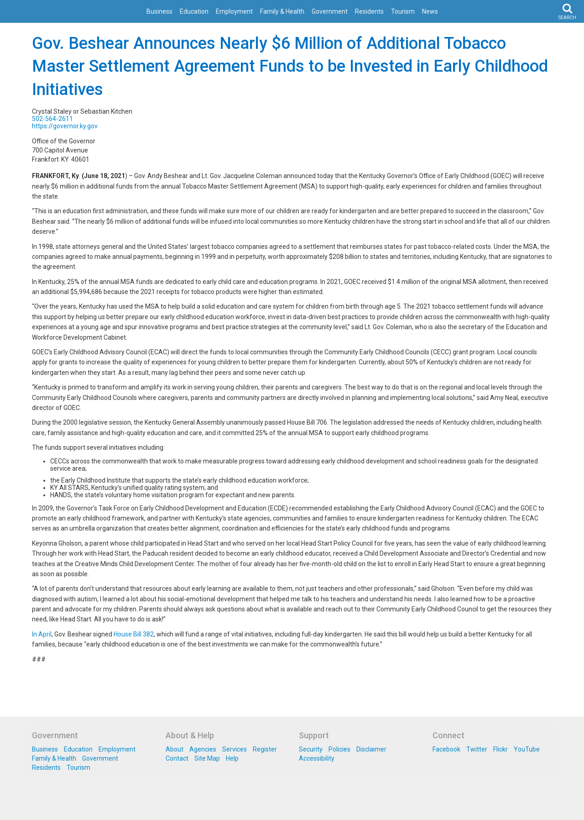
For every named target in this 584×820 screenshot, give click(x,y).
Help (232, 758)
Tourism (403, 11)
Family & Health (282, 11)
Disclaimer (371, 749)
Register (265, 749)
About (174, 749)
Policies (339, 749)
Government (330, 11)
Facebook (446, 749)
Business (159, 11)
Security (311, 749)
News (430, 11)
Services (234, 749)
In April (42, 634)
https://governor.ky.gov (65, 126)
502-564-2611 (52, 118)
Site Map (207, 758)
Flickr (500, 749)
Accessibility (316, 758)
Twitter (476, 749)
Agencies (202, 749)
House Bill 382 (134, 634)
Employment (234, 11)
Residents (369, 11)
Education (194, 11)
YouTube (527, 749)
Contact (177, 758)
